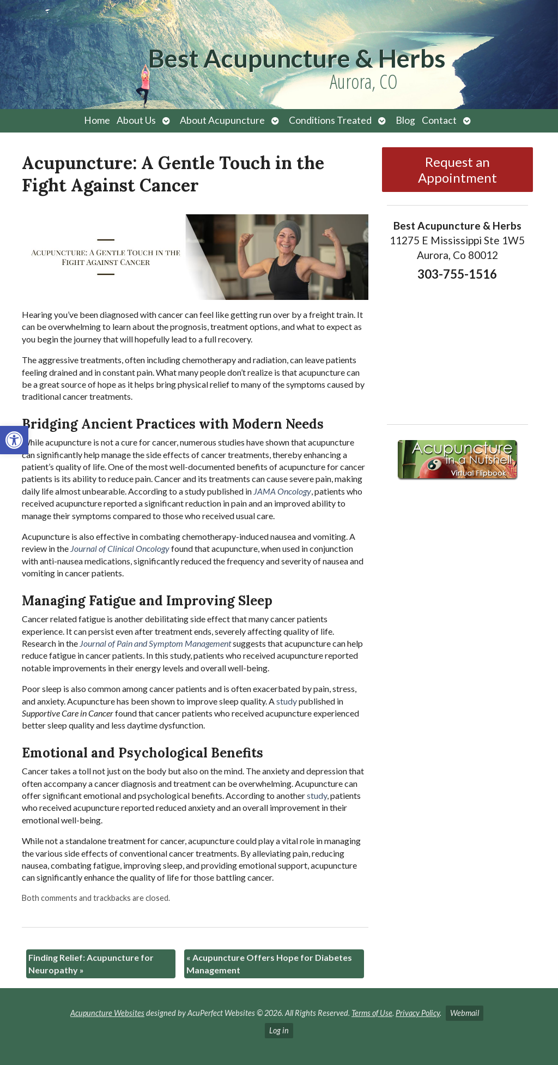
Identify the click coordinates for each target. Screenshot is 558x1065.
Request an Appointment (457, 169)
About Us (136, 120)
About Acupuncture (222, 120)
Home (97, 120)
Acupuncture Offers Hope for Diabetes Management (269, 963)
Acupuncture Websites (107, 1013)
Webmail (464, 1013)
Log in (279, 1030)
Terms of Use (371, 1013)
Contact (439, 120)
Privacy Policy (418, 1013)
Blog (405, 120)
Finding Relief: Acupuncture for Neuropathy (91, 963)
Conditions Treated (330, 120)
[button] (14, 440)
